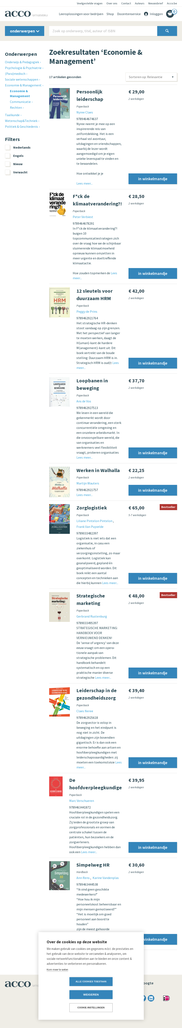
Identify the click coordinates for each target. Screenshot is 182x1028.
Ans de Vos (83, 401)
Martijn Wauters (87, 483)
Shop (110, 14)
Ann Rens (83, 878)
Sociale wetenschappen (21, 79)
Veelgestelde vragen (89, 3)
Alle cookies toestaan (67, 994)
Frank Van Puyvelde (89, 527)
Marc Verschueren (81, 801)
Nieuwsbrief (155, 3)
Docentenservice (129, 14)
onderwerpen (24, 30)
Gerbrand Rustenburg (91, 616)
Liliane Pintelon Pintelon (94, 521)
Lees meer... (84, 183)
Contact (126, 3)
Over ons (111, 3)
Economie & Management (23, 85)
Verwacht (16, 172)
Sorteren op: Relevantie (145, 77)
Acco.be (172, 3)
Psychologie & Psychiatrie (23, 68)
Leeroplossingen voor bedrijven (81, 14)
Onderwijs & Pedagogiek (22, 62)
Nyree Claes (84, 112)
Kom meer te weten (57, 982)
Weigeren (115, 994)
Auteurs (139, 3)
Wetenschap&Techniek (21, 121)
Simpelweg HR (92, 865)
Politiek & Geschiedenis (21, 126)
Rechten (16, 107)
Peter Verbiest (83, 217)
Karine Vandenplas (106, 878)
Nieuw (14, 163)
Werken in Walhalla (98, 470)
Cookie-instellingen (91, 1007)
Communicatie (20, 102)
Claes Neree (84, 711)
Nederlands (18, 147)
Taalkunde (12, 115)
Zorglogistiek (91, 507)
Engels (14, 155)
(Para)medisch (15, 74)
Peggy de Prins (86, 311)
